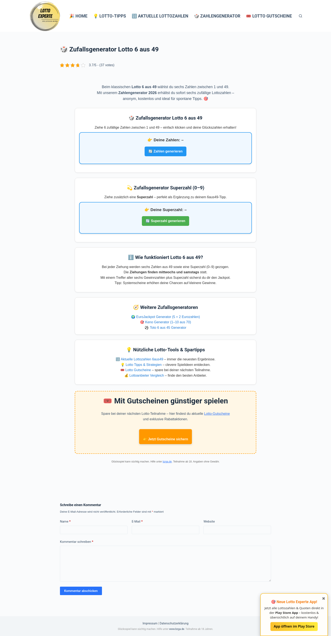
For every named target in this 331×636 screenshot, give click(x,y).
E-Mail (137, 521)
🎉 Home (78, 16)
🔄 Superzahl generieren (165, 221)
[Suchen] (300, 16)
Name (65, 521)
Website (209, 521)
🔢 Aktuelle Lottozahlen (160, 16)
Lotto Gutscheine (138, 370)
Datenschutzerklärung (174, 623)
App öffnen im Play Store (294, 626)
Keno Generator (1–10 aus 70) (168, 322)
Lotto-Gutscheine (217, 413)
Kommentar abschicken (81, 591)
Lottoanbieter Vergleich (146, 375)
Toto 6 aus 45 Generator (168, 327)
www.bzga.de (176, 629)
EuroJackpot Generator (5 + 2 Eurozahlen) (168, 317)
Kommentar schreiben (76, 541)
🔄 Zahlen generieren (165, 151)
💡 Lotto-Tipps (109, 16)
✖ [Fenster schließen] (323, 598)
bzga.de (167, 461)
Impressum (149, 623)
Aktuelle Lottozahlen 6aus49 (142, 359)
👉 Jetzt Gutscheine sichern (165, 439)
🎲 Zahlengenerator (217, 16)
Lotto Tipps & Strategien (144, 365)
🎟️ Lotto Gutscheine (269, 16)
